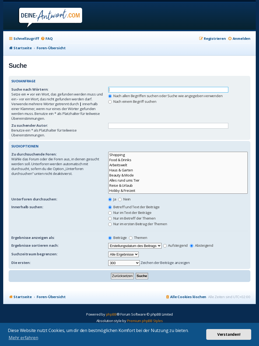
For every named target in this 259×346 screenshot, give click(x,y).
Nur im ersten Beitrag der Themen (137, 223)
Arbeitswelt (178, 165)
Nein (124, 199)
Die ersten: (21, 262)
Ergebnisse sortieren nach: (35, 245)
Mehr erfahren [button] (23, 338)
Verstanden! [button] (228, 334)
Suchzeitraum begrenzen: (34, 254)
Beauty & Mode (178, 175)
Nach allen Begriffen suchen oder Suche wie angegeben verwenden (165, 95)
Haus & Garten (178, 170)
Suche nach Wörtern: (29, 89)
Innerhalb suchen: (27, 206)
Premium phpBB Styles (145, 320)
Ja (112, 199)
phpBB (111, 314)
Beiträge (117, 237)
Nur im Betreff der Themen (132, 218)
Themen (138, 237)
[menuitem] (46, 39)
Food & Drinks (178, 160)
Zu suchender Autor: (29, 125)
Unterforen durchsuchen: (34, 199)
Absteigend (201, 245)
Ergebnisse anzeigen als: (33, 237)
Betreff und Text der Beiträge (134, 206)
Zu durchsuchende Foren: (34, 154)
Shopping (178, 154)
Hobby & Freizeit (178, 190)
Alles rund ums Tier (178, 180)
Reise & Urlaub (178, 185)
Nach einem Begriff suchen (132, 101)
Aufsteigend (175, 245)
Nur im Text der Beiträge (130, 212)
